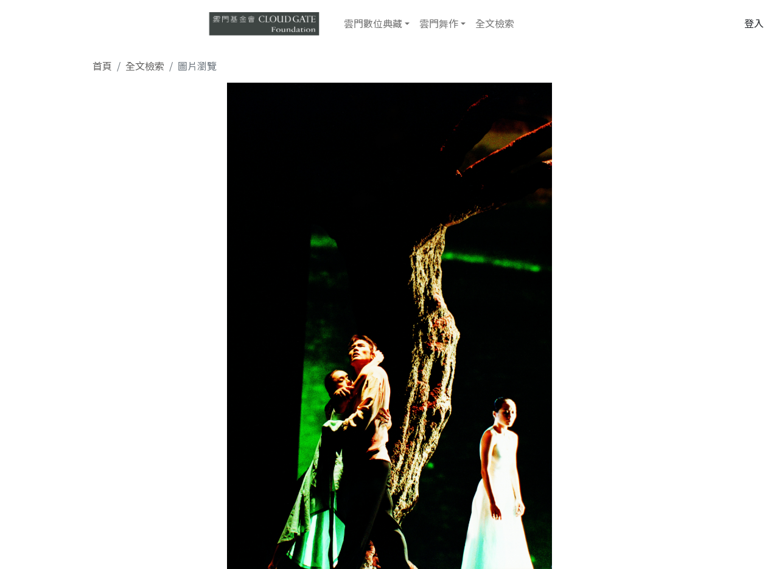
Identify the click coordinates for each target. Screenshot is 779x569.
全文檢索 (494, 23)
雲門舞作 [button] (438, 23)
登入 (754, 23)
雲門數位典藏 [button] (373, 23)
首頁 (102, 65)
